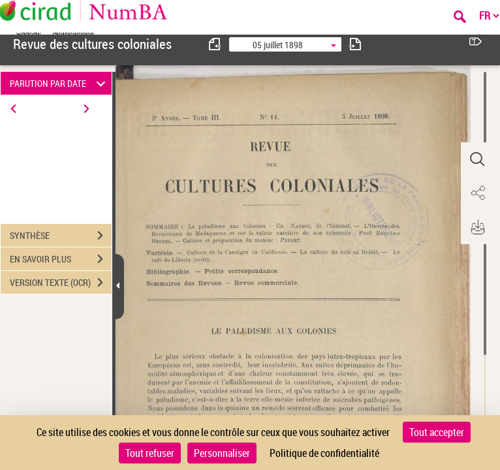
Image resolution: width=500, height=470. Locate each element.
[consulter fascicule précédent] (215, 44)
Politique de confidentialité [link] (324, 453)
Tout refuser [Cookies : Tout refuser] (149, 453)
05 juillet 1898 (278, 45)
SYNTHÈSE (61, 236)
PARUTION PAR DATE (59, 83)
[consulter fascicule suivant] (355, 44)
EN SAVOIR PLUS (61, 259)
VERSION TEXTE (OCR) (61, 283)
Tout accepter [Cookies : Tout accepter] (436, 432)
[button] (477, 159)
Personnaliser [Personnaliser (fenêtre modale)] (222, 453)
